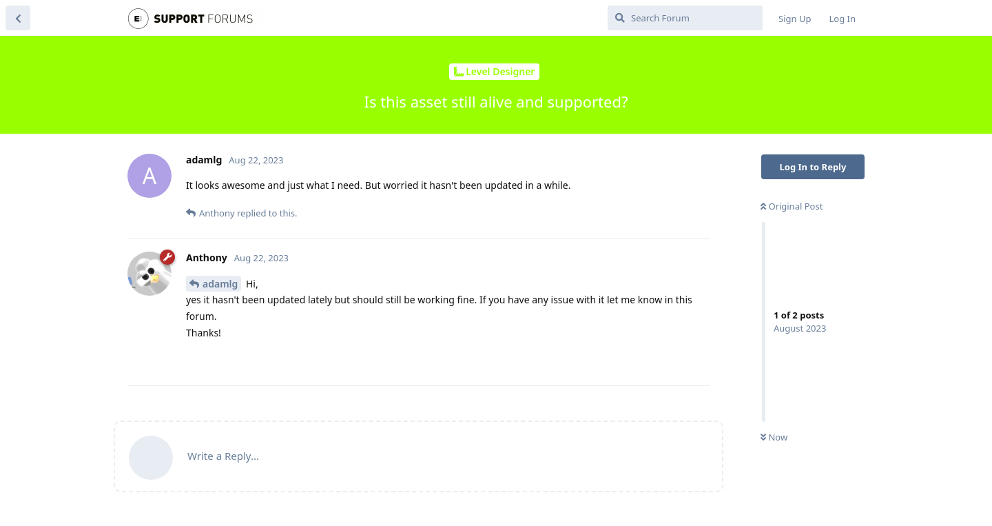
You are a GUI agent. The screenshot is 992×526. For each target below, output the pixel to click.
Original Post (792, 206)
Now (774, 437)
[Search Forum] (685, 18)
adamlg (220, 283)
